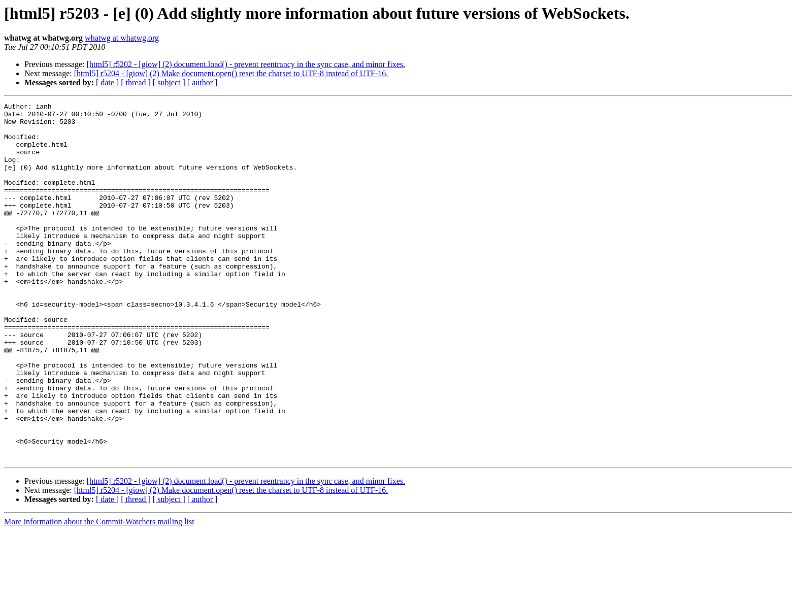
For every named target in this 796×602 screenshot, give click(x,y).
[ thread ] (136, 82)
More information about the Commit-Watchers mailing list (99, 593)
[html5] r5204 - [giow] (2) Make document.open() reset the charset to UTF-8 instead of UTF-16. (231, 73)
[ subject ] (169, 82)
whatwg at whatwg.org (122, 38)
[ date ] (107, 82)
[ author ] (202, 82)
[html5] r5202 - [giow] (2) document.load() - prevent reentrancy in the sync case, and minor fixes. (246, 64)
